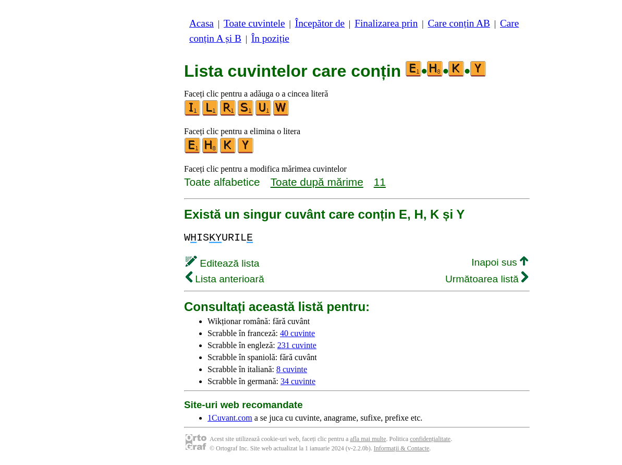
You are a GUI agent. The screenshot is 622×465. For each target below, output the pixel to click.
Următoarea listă (486, 278)
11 (380, 182)
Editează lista (222, 263)
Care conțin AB (459, 23)
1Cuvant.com (230, 417)
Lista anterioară (225, 278)
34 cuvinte (297, 381)
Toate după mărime (317, 182)
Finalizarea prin (386, 23)
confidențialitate (430, 439)
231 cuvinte (296, 345)
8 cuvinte (291, 369)
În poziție (270, 38)
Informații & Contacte (402, 448)
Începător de (320, 23)
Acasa (201, 23)
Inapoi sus (499, 262)
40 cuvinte (297, 333)
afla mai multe (368, 439)
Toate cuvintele (254, 23)
